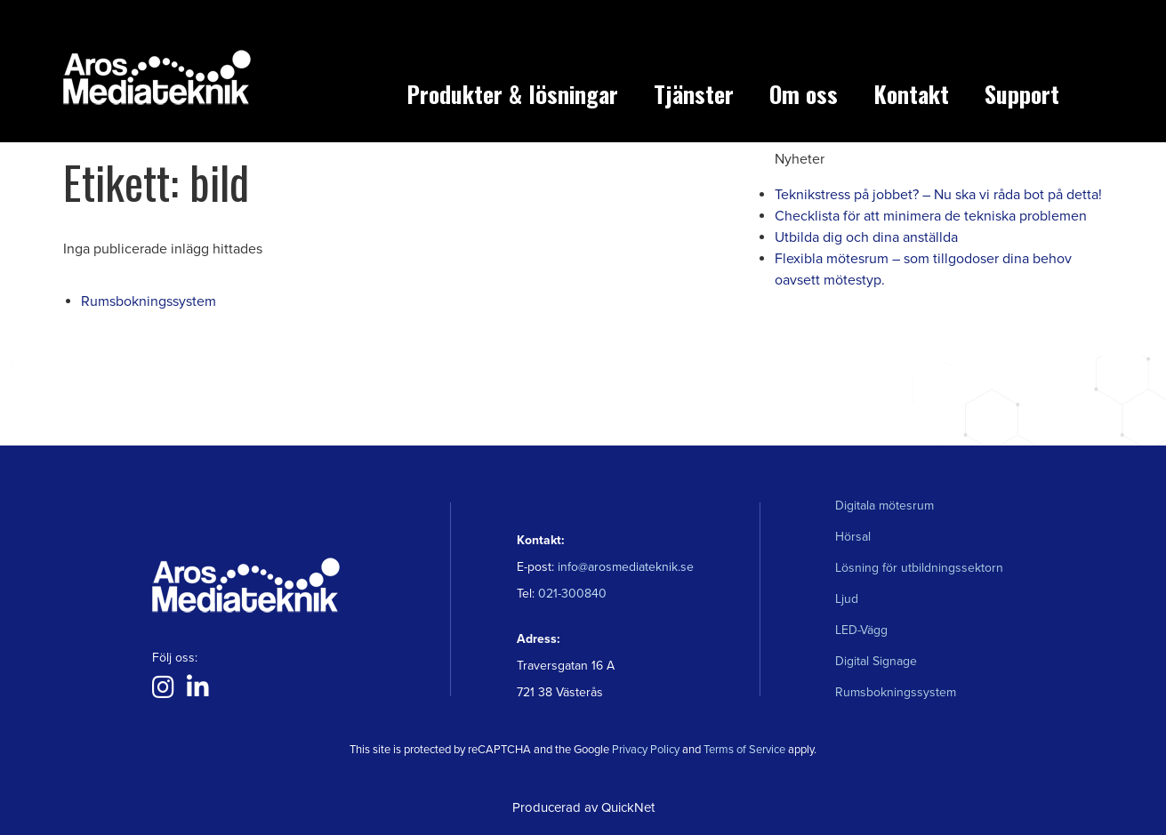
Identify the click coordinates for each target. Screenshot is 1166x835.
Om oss (803, 93)
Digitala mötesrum (884, 505)
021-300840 (571, 593)
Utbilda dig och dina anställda (866, 237)
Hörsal (853, 536)
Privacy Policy (645, 750)
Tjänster (694, 93)
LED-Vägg (861, 630)
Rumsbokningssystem (148, 301)
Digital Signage (876, 661)
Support (1022, 93)
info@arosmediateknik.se (626, 566)
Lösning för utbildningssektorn (919, 567)
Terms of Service (744, 750)
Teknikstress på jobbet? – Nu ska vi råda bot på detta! (938, 195)
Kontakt (911, 93)
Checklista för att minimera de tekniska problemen (931, 216)
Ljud (846, 598)
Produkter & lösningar (512, 93)
